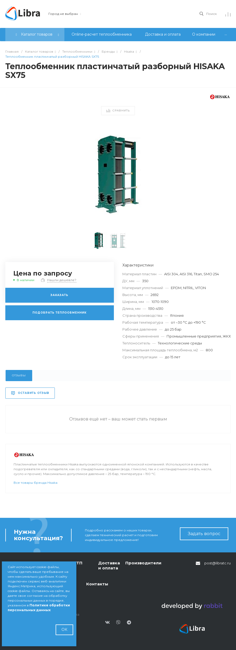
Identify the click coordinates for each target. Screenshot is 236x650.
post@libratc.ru (217, 563)
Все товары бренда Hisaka (35, 494)
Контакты (97, 583)
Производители (143, 562)
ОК (64, 629)
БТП (78, 562)
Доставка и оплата (109, 565)
